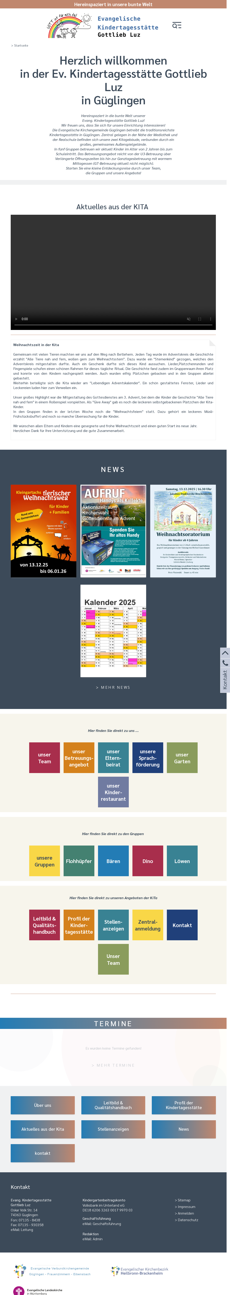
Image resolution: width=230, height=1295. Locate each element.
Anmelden (186, 1213)
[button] (177, 26)
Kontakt (224, 685)
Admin (98, 1238)
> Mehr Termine (113, 1065)
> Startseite (19, 45)
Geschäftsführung (107, 1223)
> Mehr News (113, 687)
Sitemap (184, 1200)
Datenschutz (188, 1219)
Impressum (186, 1206)
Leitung (27, 1229)
